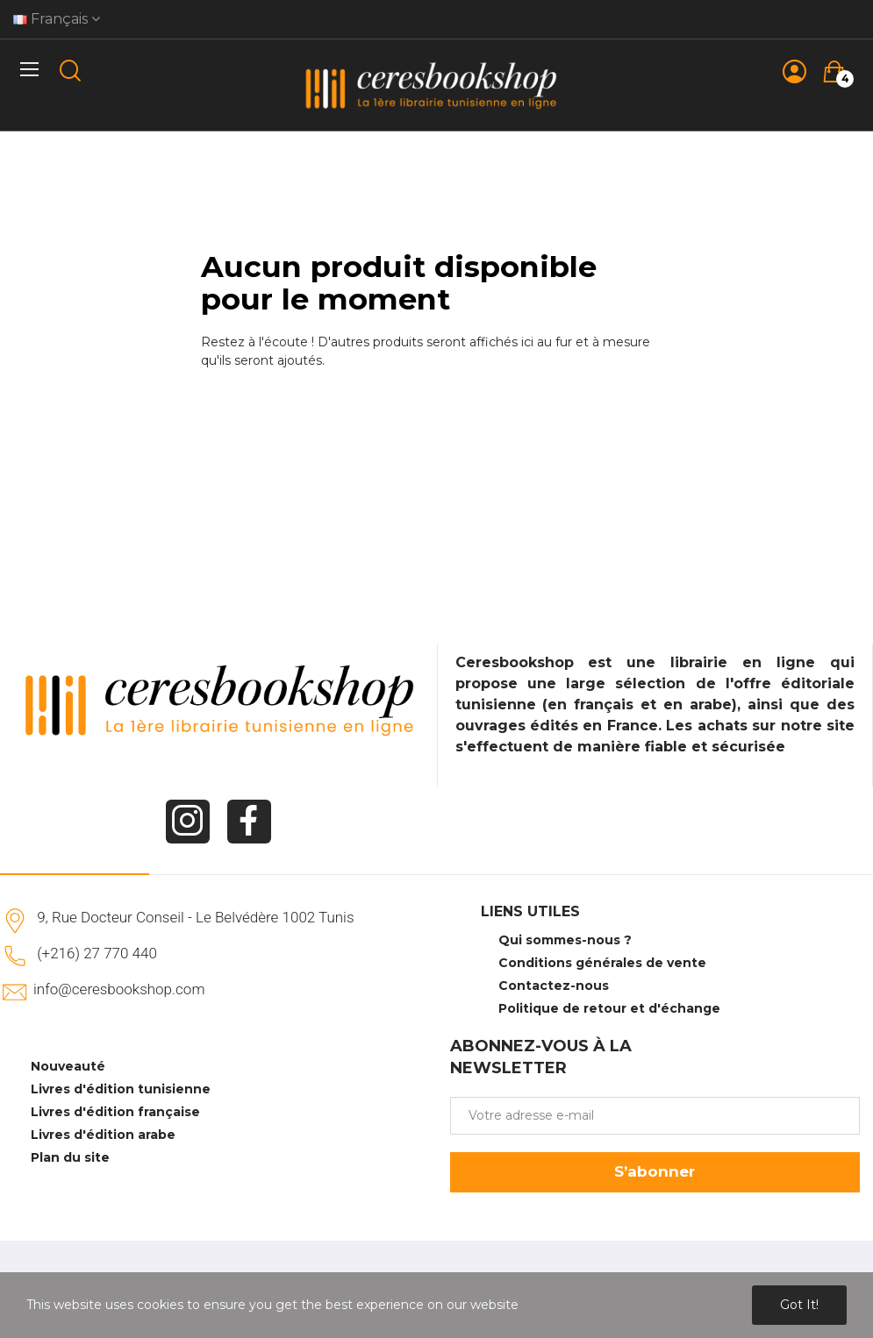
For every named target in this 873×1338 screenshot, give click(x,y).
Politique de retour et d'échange (609, 1008)
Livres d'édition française (115, 1112)
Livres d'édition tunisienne (121, 1089)
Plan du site (70, 1157)
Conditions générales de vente (602, 963)
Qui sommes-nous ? (565, 940)
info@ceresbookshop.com (118, 989)
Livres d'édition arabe (103, 1134)
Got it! (799, 1305)
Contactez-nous (553, 985)
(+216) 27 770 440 (97, 953)
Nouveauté (68, 1066)
